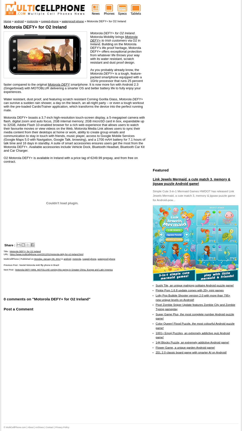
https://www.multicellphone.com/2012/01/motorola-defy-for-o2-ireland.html (46, 254)
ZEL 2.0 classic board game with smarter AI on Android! (191, 352)
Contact (50, 427)
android (67, 259)
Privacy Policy (62, 427)
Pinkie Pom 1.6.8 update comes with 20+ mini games (190, 290)
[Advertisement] (61, 283)
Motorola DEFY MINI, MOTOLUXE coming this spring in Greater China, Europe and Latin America (64, 270)
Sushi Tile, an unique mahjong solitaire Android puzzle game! (195, 285)
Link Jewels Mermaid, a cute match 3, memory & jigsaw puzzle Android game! (191, 181)
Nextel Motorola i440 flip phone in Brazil (39, 265)
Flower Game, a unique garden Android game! (185, 347)
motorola (76, 259)
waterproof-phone (106, 259)
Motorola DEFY (59, 84)
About (30, 427)
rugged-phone (89, 259)
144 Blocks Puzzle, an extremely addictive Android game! (192, 342)
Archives (39, 427)
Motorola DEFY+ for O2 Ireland (35, 27)
